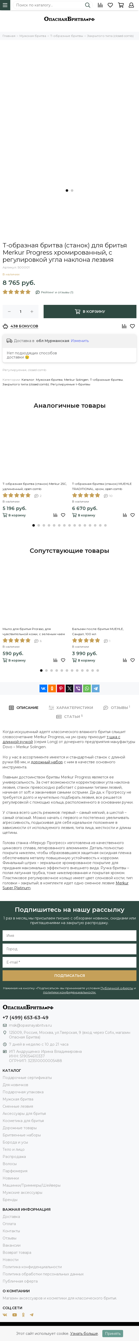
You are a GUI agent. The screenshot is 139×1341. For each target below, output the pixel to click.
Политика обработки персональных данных (43, 1274)
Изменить (80, 340)
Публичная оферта (20, 1281)
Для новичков (15, 1085)
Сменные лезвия (18, 1106)
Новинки (11, 1178)
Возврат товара (17, 1252)
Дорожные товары (20, 1128)
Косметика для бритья (23, 1120)
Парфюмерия (15, 1171)
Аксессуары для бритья (24, 1113)
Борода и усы (15, 1142)
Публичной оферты (117, 988)
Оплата (9, 1224)
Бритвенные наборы (22, 1135)
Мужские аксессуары (22, 1192)
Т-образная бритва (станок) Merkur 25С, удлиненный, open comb (35, 486)
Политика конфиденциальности (32, 1267)
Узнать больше (84, 1333)
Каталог (28, 380)
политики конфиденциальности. (69, 992)
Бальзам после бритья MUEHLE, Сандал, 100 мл (98, 631)
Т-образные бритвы (106, 380)
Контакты (11, 1231)
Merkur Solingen (76, 380)
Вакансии (12, 1245)
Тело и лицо (14, 1149)
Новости (10, 1259)
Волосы (10, 1164)
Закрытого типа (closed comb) (26, 384)
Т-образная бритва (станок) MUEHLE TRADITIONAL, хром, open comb (102, 486)
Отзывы (9, 1238)
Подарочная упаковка (23, 1092)
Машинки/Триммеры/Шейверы (32, 1185)
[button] (67, 190)
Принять (113, 1333)
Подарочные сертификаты (27, 1077)
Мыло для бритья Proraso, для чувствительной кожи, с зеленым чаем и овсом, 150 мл (34, 632)
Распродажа (14, 1156)
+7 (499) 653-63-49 (25, 1017)
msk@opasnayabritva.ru (30, 1025)
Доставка (11, 1216)
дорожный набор (47, 762)
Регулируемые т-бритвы (70, 384)
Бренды (10, 1199)
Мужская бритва (49, 380)
